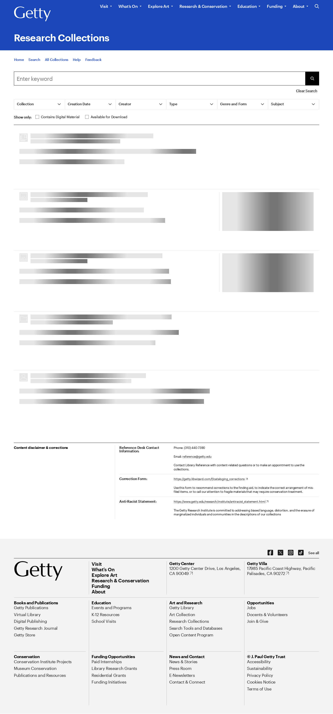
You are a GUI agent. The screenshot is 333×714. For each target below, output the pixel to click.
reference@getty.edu (197, 456)
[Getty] (32, 14)
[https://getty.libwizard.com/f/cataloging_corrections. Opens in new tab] (211, 479)
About (299, 6)
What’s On (128, 6)
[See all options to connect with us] (313, 553)
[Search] (34, 59)
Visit (104, 6)
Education (247, 6)
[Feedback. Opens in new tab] (93, 59)
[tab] (39, 104)
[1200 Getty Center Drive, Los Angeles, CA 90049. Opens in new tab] (205, 571)
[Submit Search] (312, 78)
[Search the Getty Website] (317, 6)
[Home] (19, 59)
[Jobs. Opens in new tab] (251, 607)
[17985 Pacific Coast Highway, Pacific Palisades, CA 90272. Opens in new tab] (283, 571)
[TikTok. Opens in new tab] (301, 553)
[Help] (76, 59)
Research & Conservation (203, 6)
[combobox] (159, 78)
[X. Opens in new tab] (280, 553)
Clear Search (306, 91)
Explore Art (158, 6)
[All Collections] (56, 59)
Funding (274, 6)
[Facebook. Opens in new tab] (270, 553)
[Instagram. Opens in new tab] (290, 553)
